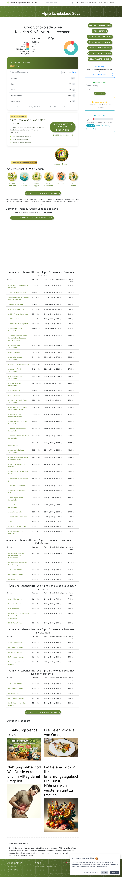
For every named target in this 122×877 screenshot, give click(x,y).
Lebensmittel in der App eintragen (62, 127)
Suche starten (100, 31)
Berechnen (100, 93)
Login (112, 2)
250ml (90, 126)
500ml (106, 126)
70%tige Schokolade (15, 304)
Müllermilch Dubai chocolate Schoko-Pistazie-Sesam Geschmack (18, 615)
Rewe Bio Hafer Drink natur (18, 604)
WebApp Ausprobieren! (99, 25)
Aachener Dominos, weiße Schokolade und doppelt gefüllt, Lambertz (17, 338)
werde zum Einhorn (61, 162)
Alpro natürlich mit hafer (17, 526)
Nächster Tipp (99, 74)
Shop (106, 2)
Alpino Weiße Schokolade (17, 517)
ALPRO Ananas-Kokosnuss (18, 314)
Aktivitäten (93, 2)
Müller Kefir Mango (15, 579)
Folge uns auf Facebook (99, 37)
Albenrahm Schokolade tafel (18, 364)
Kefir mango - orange (16, 657)
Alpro (10, 521)
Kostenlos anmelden (63, 135)
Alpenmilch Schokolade (16, 486)
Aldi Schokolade (14, 390)
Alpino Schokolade (15, 512)
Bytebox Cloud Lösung (99, 53)
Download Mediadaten (99, 48)
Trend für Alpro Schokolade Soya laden (32, 218)
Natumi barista (13, 609)
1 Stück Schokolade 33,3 (17, 292)
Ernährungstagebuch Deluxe (22, 3)
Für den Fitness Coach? (99, 42)
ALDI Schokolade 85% (16, 309)
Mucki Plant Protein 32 (16, 623)
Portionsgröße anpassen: (19, 72)
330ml (99, 126)
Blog (101, 2)
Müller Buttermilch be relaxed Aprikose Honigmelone (16, 555)
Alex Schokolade (14, 395)
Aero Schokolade (14, 352)
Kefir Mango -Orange (15, 574)
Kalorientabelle (82, 2)
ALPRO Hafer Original (16, 319)
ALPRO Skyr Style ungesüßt (18, 324)
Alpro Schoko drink (15, 570)
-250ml (91, 129)
